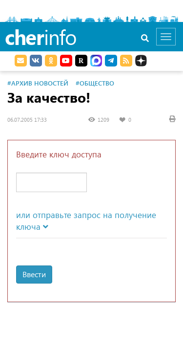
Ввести (34, 274)
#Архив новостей (37, 83)
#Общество (95, 83)
